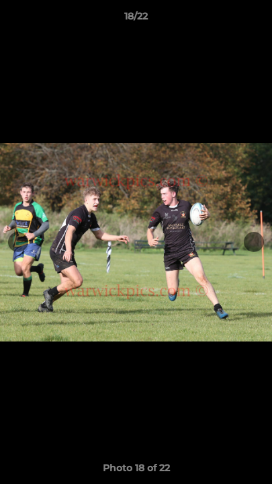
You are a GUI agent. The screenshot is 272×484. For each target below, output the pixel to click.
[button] (256, 19)
